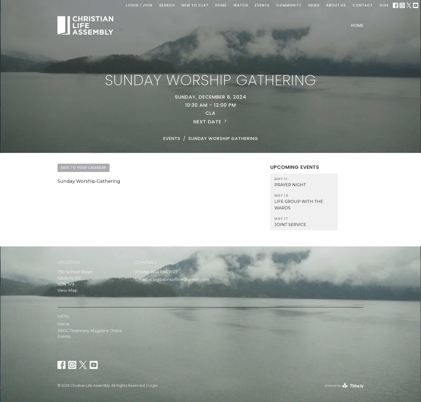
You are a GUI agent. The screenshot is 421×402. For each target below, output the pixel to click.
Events (171, 138)
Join (148, 5)
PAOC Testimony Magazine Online (89, 330)
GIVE (384, 5)
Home (357, 25)
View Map (67, 290)
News (314, 5)
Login (132, 5)
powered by (344, 386)
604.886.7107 (164, 271)
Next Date (210, 121)
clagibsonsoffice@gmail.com (179, 279)
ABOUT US (336, 5)
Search (167, 5)
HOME (221, 5)
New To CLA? (195, 5)
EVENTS (262, 5)
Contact (363, 5)
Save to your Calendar (83, 167)
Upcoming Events (294, 167)
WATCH (240, 5)
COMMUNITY (289, 5)
